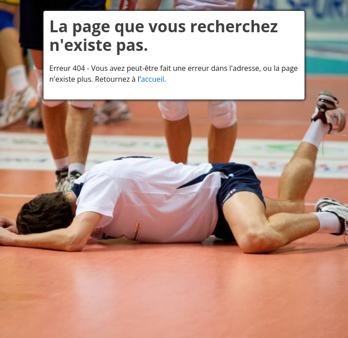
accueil (152, 79)
